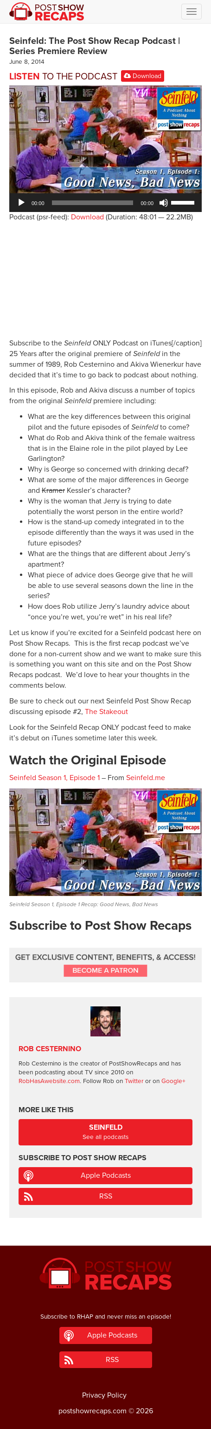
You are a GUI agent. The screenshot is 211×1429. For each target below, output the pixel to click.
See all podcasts (105, 1131)
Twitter (134, 1081)
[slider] (93, 202)
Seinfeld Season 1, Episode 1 (54, 777)
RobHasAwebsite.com (49, 1081)
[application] (105, 203)
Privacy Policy (104, 1395)
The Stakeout (106, 711)
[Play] (21, 202)
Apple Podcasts (106, 1175)
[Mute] (163, 202)
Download (142, 76)
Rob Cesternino (50, 1049)
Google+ (173, 1081)
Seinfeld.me (145, 777)
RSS (105, 1196)
